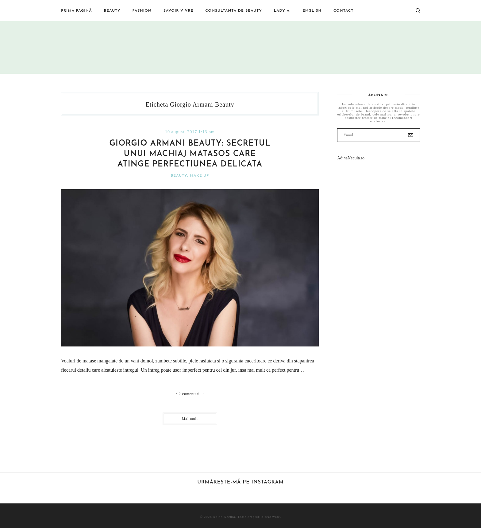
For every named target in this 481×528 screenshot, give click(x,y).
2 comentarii (190, 394)
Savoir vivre (178, 11)
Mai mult (190, 419)
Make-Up (199, 176)
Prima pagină (76, 11)
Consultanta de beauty (233, 11)
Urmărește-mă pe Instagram (240, 482)
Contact (343, 11)
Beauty (112, 11)
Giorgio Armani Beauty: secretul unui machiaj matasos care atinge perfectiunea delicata (190, 154)
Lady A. (282, 11)
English (311, 11)
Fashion (142, 11)
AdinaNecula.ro (350, 158)
